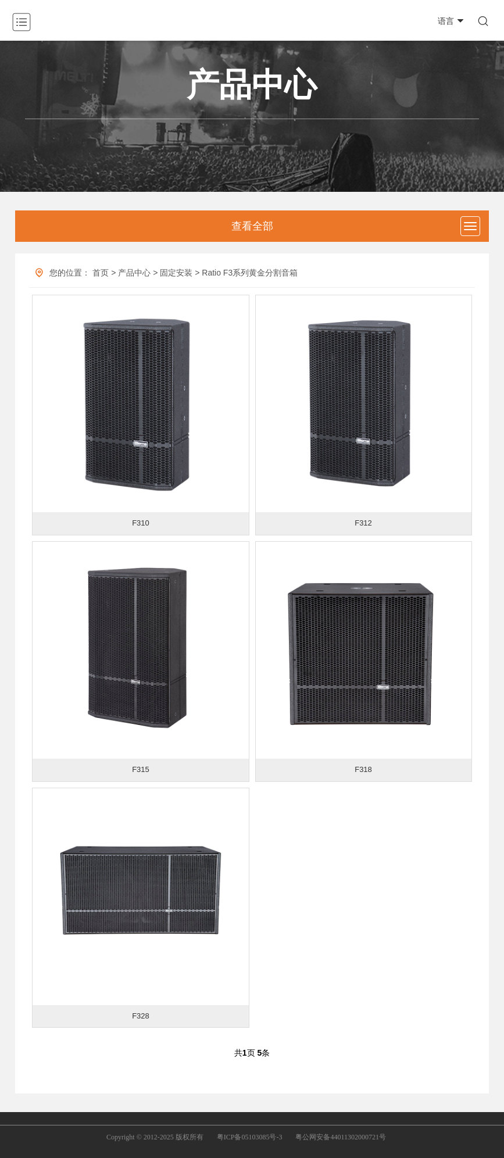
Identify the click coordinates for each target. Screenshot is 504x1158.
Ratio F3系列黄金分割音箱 (250, 272)
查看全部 (252, 226)
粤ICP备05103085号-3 (250, 1137)
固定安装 (176, 272)
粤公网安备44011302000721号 (340, 1137)
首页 (100, 272)
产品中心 (134, 272)
